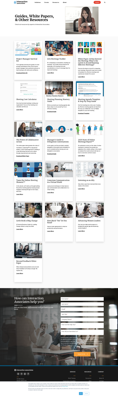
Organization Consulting (69, 381)
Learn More (50, 73)
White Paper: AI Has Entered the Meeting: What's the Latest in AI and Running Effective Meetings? (89, 62)
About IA (101, 378)
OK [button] (81, 393)
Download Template (83, 113)
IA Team (101, 381)
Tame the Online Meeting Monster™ (27, 181)
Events (46, 2)
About (64, 2)
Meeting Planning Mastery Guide (58, 100)
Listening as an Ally (86, 180)
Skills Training (71, 378)
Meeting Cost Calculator (26, 99)
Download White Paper (22, 156)
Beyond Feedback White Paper (26, 262)
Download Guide (51, 111)
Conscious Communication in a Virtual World (58, 181)
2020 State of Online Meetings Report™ (86, 141)
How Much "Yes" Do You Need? (57, 222)
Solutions (38, 2)
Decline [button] (86, 393)
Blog (90, 381)
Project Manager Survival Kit (26, 60)
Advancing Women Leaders (89, 221)
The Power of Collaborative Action (27, 141)
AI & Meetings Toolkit (56, 59)
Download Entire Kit (21, 73)
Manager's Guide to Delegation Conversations (58, 141)
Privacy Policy (65, 386)
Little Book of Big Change (26, 221)
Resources (56, 2)
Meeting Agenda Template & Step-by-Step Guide (89, 100)
